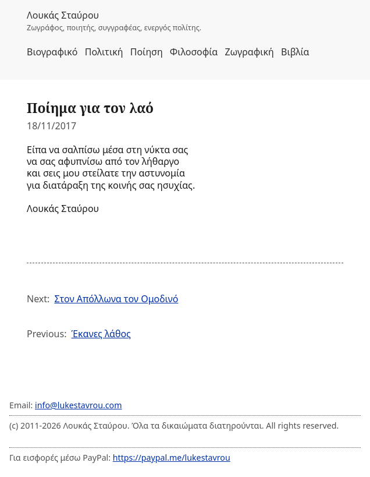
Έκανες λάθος (100, 333)
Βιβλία (295, 51)
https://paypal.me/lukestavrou (171, 457)
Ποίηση (146, 51)
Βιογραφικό (52, 51)
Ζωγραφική (249, 51)
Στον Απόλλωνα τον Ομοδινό (116, 298)
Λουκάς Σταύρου (63, 15)
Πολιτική (104, 51)
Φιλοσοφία (194, 51)
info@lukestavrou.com (78, 405)
